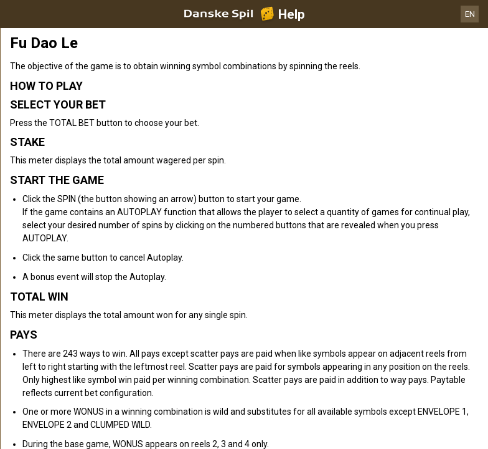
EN (470, 14)
